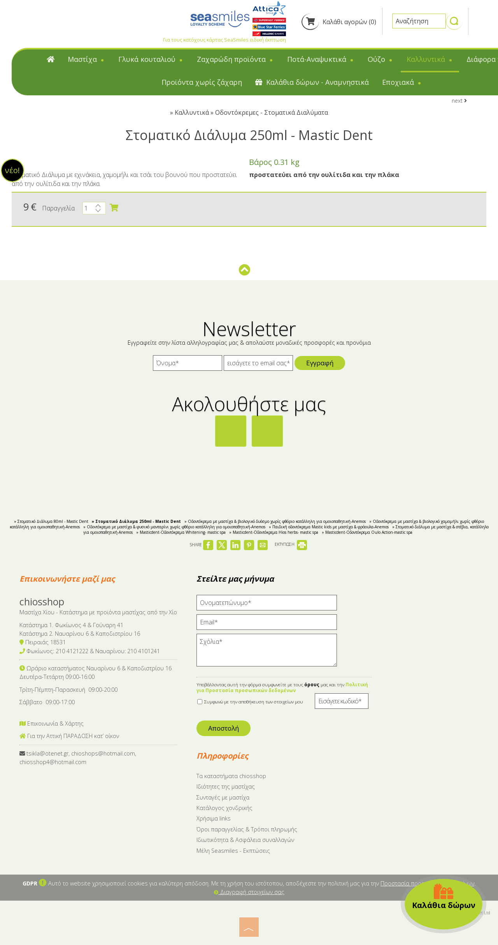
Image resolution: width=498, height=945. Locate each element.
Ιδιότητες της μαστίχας (225, 786)
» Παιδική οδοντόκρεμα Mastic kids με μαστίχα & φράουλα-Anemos (329, 526)
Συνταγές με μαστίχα (222, 797)
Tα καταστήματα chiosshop (231, 776)
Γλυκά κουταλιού (151, 59)
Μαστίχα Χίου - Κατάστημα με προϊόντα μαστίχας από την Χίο (98, 612)
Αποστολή (223, 728)
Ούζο (380, 59)
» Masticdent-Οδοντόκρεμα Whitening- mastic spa (181, 532)
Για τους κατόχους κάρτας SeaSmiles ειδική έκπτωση (224, 39)
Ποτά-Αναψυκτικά (320, 59)
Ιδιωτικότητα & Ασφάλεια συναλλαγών (245, 839)
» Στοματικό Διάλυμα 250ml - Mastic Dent (136, 521)
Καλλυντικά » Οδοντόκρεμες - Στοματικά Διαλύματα (251, 112)
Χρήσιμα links (213, 818)
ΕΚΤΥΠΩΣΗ (291, 544)
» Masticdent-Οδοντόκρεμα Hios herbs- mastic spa (273, 532)
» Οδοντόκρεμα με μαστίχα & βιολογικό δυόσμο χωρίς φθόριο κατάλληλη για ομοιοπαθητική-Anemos (275, 521)
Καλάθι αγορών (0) (339, 22)
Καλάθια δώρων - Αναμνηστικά (312, 82)
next (459, 100)
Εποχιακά (402, 82)
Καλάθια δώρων (443, 896)
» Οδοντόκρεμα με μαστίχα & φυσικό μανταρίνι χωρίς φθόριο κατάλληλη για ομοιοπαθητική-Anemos (174, 526)
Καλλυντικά (430, 59)
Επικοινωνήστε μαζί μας (67, 578)
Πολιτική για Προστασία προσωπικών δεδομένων (282, 687)
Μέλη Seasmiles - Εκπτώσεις (233, 850)
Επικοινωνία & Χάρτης (51, 723)
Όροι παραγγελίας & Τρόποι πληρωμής (246, 829)
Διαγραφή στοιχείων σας (249, 892)
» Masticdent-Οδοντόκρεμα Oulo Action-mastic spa (367, 532)
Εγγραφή (319, 362)
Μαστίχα (86, 59)
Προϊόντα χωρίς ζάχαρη (201, 82)
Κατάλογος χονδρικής (224, 808)
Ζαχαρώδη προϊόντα (235, 59)
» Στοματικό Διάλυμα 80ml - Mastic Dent (51, 521)
